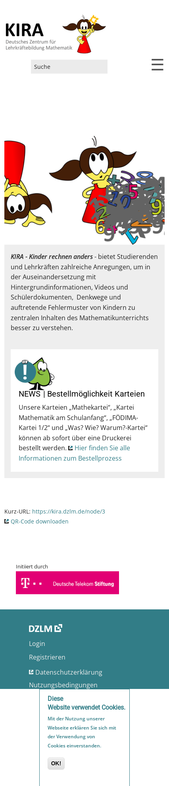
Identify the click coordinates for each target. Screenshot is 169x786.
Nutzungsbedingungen (63, 685)
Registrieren (47, 657)
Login (37, 643)
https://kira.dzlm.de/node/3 (68, 511)
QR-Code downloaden (40, 521)
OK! (56, 765)
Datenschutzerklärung (68, 672)
